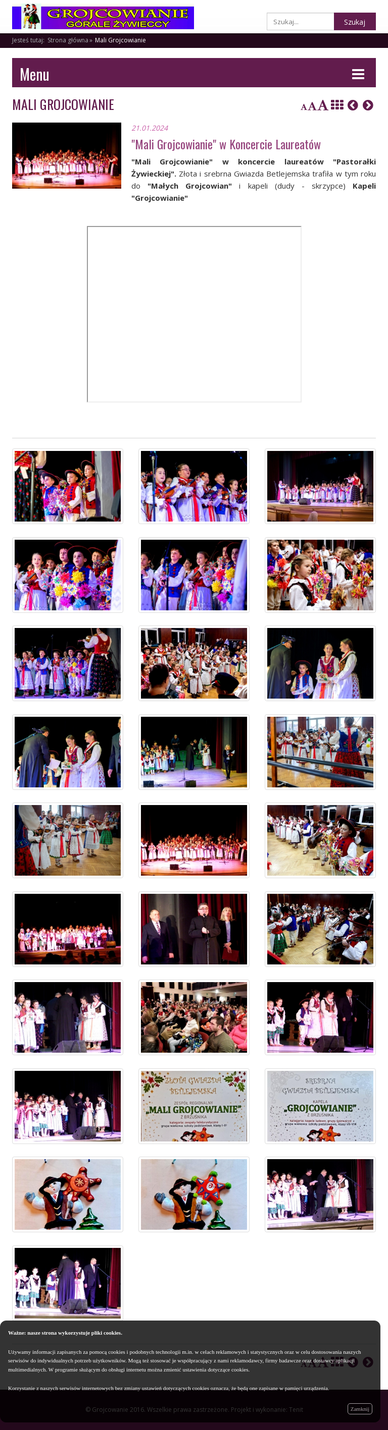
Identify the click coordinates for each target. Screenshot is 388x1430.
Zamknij (360, 1409)
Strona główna (67, 40)
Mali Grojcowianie (120, 40)
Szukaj (354, 22)
